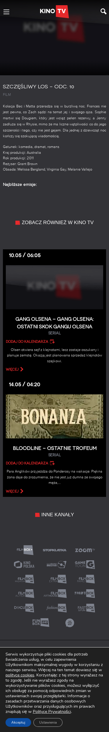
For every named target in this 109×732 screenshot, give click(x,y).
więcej (12, 369)
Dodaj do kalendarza (27, 342)
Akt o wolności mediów (54, 668)
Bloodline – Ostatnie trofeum (54, 451)
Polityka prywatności (69, 650)
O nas (22, 650)
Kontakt (40, 650)
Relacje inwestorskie (28, 659)
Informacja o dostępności (72, 659)
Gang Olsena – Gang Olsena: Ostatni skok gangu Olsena (54, 326)
